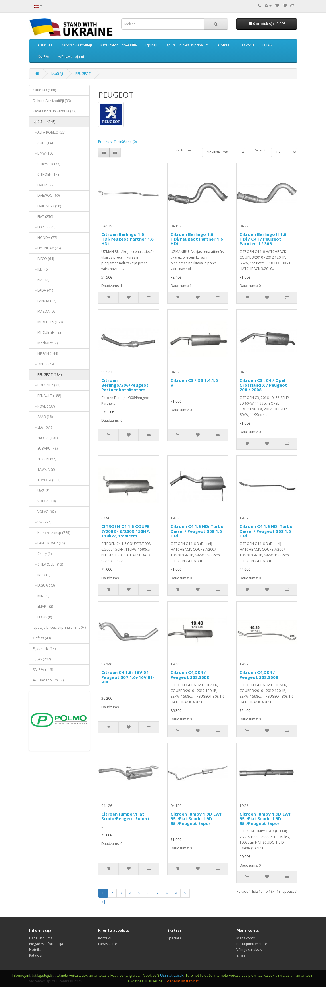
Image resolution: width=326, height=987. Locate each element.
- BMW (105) (43, 153)
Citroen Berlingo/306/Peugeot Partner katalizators (125, 384)
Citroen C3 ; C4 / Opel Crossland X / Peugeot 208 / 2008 (263, 384)
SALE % (43, 56)
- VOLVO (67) (44, 511)
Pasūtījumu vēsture (251, 943)
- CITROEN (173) (46, 174)
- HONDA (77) (45, 237)
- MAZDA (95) (44, 311)
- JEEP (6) (40, 269)
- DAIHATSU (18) (47, 206)
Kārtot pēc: (184, 150)
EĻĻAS (267, 45)
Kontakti (104, 938)
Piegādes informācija (46, 943)
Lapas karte (107, 943)
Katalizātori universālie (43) (54, 111)
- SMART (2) (43, 606)
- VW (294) (42, 522)
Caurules (45, 45)
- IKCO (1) (41, 574)
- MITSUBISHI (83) (47, 332)
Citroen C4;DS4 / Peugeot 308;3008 (190, 674)
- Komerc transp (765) (51, 532)
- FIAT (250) (43, 216)
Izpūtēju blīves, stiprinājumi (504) (59, 627)
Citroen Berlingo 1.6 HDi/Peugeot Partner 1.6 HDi (127, 238)
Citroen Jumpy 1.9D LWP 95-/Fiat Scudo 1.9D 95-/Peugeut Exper (196, 818)
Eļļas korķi (246, 45)
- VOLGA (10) (44, 501)
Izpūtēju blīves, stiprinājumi (188, 45)
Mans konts (245, 938)
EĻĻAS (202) (42, 659)
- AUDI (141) (43, 142)
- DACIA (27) (43, 185)
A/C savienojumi (71, 56)
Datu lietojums (40, 938)
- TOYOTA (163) (46, 480)
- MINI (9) (41, 595)
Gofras (223, 45)
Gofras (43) (42, 638)
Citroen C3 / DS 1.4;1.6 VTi (194, 382)
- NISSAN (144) (45, 353)
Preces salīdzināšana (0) (117, 141)
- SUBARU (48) (45, 448)
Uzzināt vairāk (171, 975)
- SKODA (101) (45, 437)
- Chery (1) (42, 553)
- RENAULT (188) (47, 395)
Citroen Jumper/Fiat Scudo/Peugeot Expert (125, 816)
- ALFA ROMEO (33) (49, 132)
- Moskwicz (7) (45, 343)
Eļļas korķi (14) (44, 648)
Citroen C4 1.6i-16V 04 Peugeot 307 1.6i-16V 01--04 (128, 677)
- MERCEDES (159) (48, 322)
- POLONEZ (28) (46, 385)
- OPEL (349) (43, 364)
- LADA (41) (43, 290)
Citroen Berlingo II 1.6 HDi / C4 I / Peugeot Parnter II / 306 (263, 238)
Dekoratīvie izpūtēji (76, 45)
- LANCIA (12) (44, 300)
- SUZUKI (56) (44, 458)
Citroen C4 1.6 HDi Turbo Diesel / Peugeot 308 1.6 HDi (197, 530)
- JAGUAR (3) (44, 585)
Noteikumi (37, 949)
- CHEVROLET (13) (48, 564)
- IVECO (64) (43, 258)
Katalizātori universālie (118, 45)
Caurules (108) (44, 90)
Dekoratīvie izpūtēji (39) (52, 100)
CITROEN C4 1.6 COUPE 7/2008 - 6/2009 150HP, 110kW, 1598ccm (125, 530)
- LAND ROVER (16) (49, 543)
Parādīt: (258, 150)
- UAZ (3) (41, 490)
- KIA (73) (41, 279)
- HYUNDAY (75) (47, 248)
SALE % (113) (43, 669)
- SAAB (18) (43, 416)
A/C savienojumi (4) (48, 680)
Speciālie (174, 938)
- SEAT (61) (42, 427)
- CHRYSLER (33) (46, 163)
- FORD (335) (44, 227)
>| (104, 902)
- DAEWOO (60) (46, 195)
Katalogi (35, 955)
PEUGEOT (83, 73)
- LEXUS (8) (42, 617)
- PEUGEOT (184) (47, 374)
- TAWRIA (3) (44, 469)
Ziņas (240, 955)
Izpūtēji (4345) (44, 121)
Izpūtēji (151, 45)
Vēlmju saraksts (249, 949)
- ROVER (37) (44, 406)
